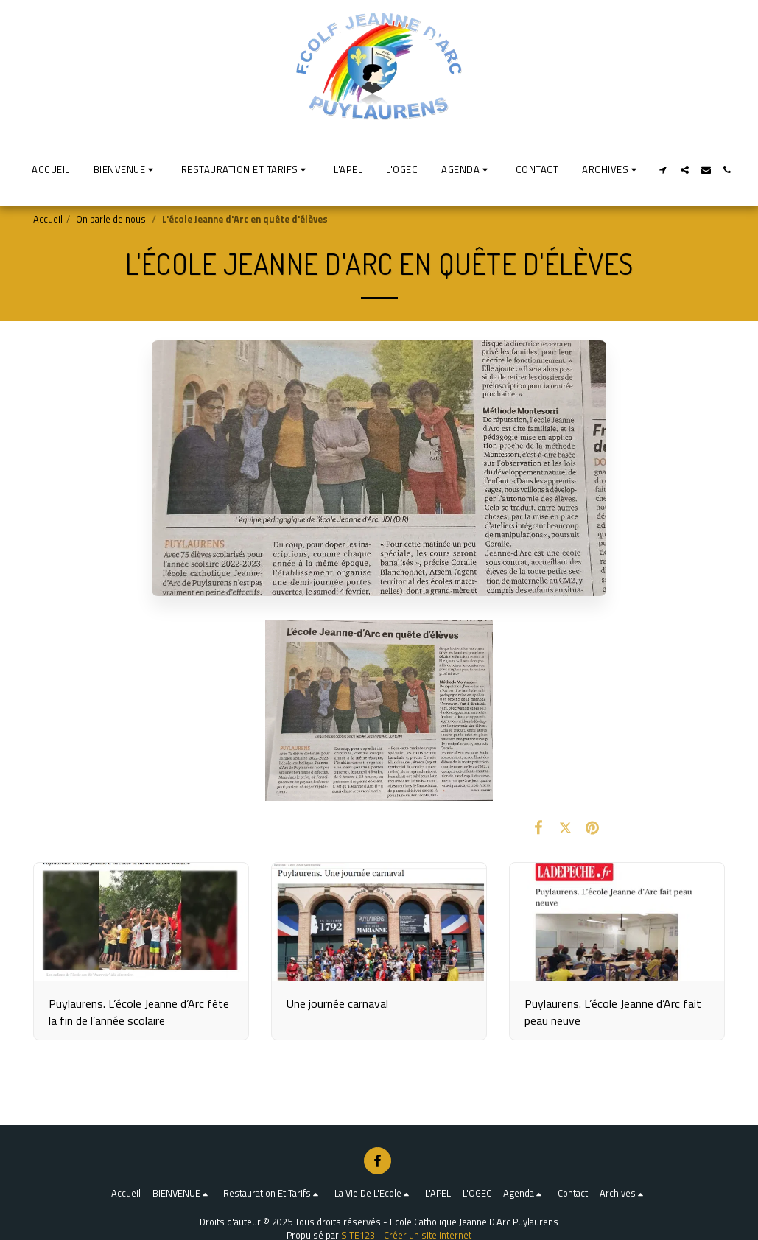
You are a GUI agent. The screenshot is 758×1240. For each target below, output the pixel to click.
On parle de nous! (112, 218)
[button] (126, 169)
